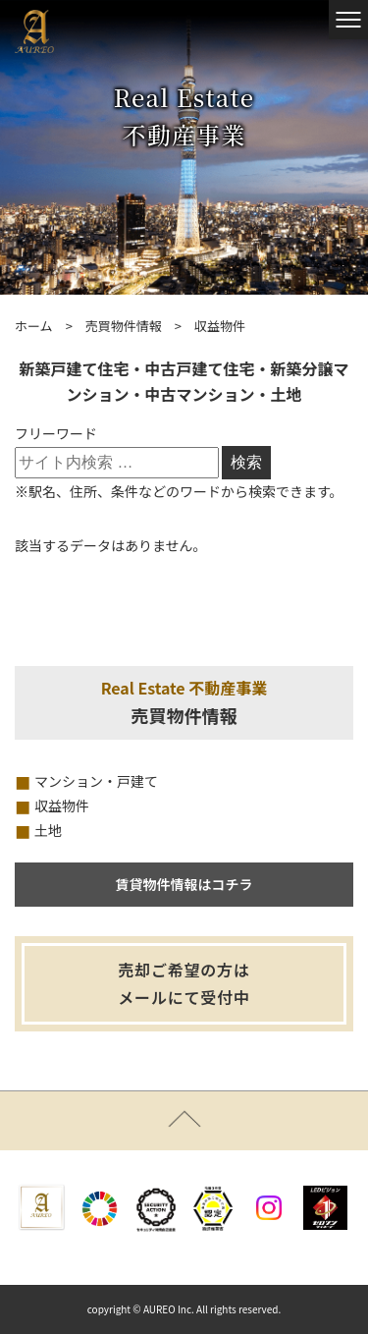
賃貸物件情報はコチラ (184, 884)
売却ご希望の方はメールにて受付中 (183, 984)
